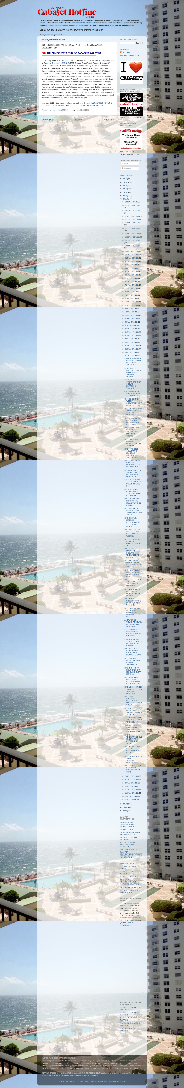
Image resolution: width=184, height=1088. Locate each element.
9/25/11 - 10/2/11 (131, 258)
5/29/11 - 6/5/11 (131, 312)
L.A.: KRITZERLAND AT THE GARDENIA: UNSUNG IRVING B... (133, 483)
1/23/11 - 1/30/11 (131, 790)
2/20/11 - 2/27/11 (131, 776)
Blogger (122, 1082)
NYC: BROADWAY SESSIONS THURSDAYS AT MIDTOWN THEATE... (131, 432)
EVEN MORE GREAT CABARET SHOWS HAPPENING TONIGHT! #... (132, 362)
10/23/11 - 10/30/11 (132, 240)
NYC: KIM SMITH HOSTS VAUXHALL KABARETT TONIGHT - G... (133, 661)
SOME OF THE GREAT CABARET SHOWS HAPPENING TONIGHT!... (132, 384)
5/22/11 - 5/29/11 (131, 315)
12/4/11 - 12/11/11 (132, 216)
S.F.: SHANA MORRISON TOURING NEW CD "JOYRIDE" (133, 711)
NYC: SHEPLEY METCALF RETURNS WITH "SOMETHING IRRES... (132, 522)
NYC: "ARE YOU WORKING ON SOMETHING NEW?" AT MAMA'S (133, 652)
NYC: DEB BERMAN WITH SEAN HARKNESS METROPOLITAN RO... (132, 612)
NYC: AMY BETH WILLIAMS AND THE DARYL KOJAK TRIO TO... (133, 511)
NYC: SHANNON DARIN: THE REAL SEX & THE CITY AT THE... (133, 564)
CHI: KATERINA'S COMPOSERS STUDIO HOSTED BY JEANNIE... (132, 492)
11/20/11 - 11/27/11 (132, 223)
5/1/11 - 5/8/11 (130, 325)
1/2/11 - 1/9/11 (130, 800)
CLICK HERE (129, 915)
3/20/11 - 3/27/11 (131, 346)
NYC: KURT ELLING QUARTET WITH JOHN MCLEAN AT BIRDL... (132, 573)
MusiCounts (68, 98)
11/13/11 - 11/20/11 (132, 228)
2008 (125, 811)
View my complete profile (129, 55)
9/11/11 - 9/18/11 (131, 261)
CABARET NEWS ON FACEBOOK (128, 1009)
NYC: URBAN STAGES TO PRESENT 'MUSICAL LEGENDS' (133, 412)
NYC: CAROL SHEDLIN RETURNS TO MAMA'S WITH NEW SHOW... (133, 701)
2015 (125, 185)
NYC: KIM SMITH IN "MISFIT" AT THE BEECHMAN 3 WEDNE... (132, 533)
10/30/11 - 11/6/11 (132, 237)
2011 (125, 199)
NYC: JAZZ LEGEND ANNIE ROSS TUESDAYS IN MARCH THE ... (132, 583)
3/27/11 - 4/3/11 (131, 342)
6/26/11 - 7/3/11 (131, 298)
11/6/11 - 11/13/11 (132, 234)
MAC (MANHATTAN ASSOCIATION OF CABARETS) (127, 845)
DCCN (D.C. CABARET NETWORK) (129, 839)
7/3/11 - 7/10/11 (131, 295)
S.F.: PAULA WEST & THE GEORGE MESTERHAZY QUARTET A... (132, 473)
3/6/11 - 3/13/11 (131, 352)
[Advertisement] (131, 939)
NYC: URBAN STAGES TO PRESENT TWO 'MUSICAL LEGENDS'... (133, 690)
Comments (127, 168)
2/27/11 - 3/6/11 (131, 356)
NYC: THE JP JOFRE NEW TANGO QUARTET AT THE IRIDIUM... (132, 592)
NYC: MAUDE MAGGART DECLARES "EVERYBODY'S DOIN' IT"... (131, 553)
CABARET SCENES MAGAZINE (128, 873)
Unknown (126, 52)
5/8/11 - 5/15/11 (131, 322)
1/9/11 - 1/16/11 (131, 796)
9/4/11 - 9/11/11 (131, 265)
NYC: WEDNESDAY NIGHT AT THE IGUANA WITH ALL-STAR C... (133, 502)
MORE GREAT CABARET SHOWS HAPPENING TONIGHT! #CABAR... (132, 372)
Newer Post (48, 119)
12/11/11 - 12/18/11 (132, 211)
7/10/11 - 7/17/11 (131, 292)
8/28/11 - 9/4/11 (131, 268)
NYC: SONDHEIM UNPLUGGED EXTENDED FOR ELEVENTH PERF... (133, 681)
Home (78, 119)
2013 (125, 192)
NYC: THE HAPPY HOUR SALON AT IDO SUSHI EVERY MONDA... (132, 671)
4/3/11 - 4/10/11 (131, 339)
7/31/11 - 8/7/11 (131, 282)
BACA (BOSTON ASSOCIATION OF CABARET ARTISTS (128, 824)
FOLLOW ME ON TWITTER (131, 887)
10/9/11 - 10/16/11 (132, 251)
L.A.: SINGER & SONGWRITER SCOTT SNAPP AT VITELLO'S (132, 633)
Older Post (108, 119)
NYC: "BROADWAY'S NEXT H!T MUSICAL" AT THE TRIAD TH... (132, 442)
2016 (125, 182)
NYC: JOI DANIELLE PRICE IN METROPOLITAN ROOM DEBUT (132, 464)
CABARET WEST (127, 829)
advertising (60, 25)
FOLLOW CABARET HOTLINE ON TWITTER (129, 883)
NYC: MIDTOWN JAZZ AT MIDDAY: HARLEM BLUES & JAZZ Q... (133, 542)
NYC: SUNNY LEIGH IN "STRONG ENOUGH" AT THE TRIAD (132, 769)
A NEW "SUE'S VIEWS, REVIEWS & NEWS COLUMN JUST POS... (133, 623)
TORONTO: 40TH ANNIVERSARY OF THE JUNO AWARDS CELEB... (133, 728)
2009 (125, 807)
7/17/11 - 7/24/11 (131, 288)
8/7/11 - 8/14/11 (131, 278)
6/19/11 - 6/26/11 (131, 302)
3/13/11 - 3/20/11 (131, 349)
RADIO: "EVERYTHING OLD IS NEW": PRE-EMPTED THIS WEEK (133, 739)
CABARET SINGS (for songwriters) (128, 878)
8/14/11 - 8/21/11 (131, 275)
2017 (125, 179)
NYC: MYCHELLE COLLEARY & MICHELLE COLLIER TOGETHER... (131, 453)
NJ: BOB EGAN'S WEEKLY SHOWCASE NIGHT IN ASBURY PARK (133, 402)
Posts (125, 164)
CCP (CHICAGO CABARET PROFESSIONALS (130, 833)
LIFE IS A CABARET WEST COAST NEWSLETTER (130, 891)
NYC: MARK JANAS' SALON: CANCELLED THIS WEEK (132, 750)
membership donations (78, 25)
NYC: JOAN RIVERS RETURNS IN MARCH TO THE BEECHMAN (132, 421)
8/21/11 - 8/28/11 (131, 272)
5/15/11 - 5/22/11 (131, 319)
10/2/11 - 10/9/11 (131, 255)
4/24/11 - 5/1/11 (131, 329)
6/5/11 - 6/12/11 (131, 309)
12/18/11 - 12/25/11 (132, 205)
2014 (125, 189)
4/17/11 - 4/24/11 (131, 332)
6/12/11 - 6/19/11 (131, 305)
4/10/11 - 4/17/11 (131, 335)
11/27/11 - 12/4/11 (132, 219)
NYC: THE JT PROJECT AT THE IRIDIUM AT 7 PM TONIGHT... (132, 602)
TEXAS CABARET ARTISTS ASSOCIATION (131, 856)
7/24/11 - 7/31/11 (131, 285)
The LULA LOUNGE (60, 63)
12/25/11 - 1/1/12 (131, 202)
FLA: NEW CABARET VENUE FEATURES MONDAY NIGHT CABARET (133, 642)
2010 (125, 804)
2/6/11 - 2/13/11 (131, 783)
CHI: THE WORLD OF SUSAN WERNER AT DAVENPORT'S (133, 393)
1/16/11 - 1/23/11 (131, 793)
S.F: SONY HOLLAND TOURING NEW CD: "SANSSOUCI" (133, 720)
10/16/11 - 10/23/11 (132, 246)
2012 (125, 196)
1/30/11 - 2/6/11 (131, 786)
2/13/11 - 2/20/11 (131, 780)
